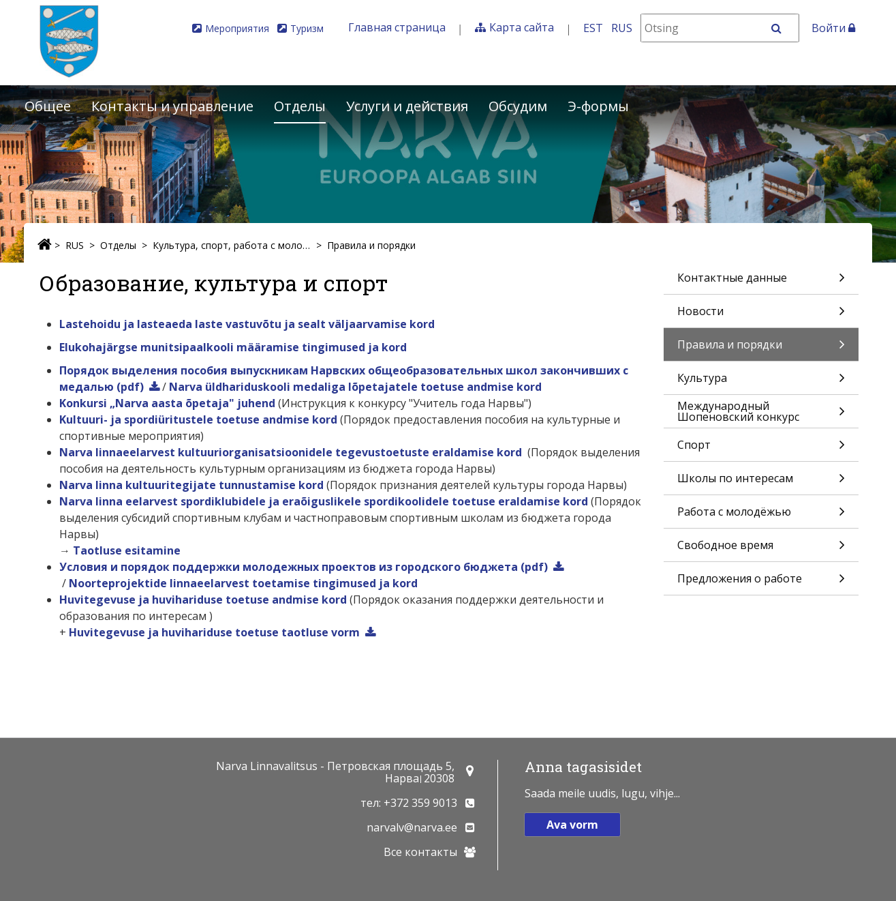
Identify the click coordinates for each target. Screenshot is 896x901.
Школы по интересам (761, 482)
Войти (833, 27)
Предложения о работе (761, 583)
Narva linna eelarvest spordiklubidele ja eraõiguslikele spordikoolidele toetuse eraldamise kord (323, 501)
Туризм (307, 28)
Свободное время (761, 549)
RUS (74, 245)
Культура (761, 382)
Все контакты (420, 851)
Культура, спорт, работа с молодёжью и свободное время (232, 245)
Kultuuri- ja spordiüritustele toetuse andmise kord (198, 419)
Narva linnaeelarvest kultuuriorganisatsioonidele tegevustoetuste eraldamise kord (290, 452)
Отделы (300, 106)
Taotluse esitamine (127, 550)
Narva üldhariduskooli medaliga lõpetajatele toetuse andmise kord (355, 386)
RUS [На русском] (621, 27)
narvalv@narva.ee (412, 827)
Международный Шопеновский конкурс (761, 413)
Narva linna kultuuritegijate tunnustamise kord (191, 484)
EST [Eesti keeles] (593, 27)
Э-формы (598, 106)
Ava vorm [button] (572, 824)
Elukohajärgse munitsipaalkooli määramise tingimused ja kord (233, 347)
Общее (48, 106)
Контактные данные (761, 282)
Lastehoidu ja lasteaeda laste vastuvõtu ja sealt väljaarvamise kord (247, 323)
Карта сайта (521, 27)
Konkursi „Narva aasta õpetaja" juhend (167, 403)
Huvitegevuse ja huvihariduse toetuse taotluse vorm (214, 632)
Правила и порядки (371, 245)
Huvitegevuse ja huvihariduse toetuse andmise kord (203, 599)
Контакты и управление (172, 106)
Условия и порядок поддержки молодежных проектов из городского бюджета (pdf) (303, 566)
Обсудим (518, 106)
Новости (761, 315)
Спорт (761, 449)
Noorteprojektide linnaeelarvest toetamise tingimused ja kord (243, 583)
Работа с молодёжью (761, 516)
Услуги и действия (407, 106)
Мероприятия (237, 28)
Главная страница (397, 27)
